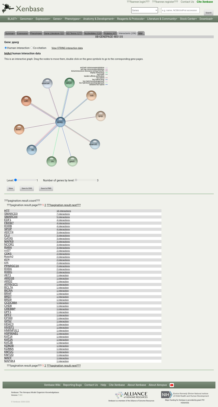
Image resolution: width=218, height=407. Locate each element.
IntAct (8, 53)
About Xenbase (137, 385)
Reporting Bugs (72, 385)
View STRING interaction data (67, 48)
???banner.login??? (138, 1)
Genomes (26, 18)
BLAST (12, 18)
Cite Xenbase (117, 385)
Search (209, 13)
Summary (10, 33)
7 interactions (63, 214)
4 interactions (63, 220)
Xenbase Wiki (52, 385)
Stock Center (188, 18)
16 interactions (64, 211)
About (158, 385)
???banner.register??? (165, 1)
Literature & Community (161, 18)
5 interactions (63, 217)
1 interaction (63, 275)
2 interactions (63, 251)
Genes (57, 18)
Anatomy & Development (98, 18)
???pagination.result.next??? (64, 205)
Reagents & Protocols (130, 18)
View (11, 188)
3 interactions (63, 232)
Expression (42, 18)
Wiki (141, 33)
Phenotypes (72, 18)
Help (103, 385)
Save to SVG (27, 188)
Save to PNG (46, 188)
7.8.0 (20, 395)
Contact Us (187, 1)
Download (206, 18)
